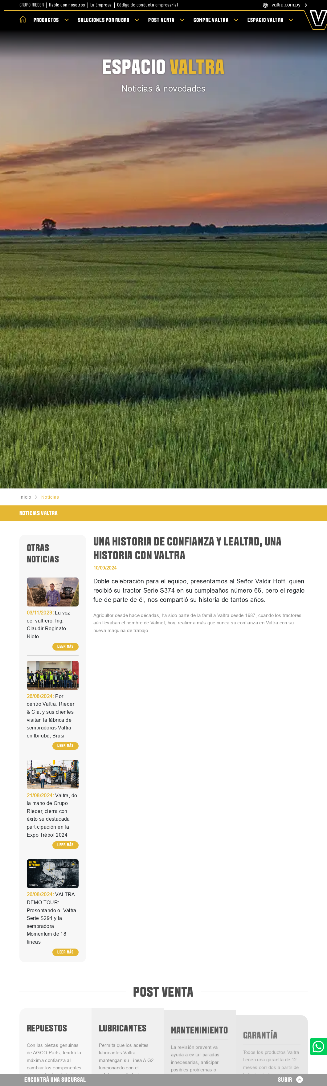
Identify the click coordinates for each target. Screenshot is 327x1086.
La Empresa (101, 5)
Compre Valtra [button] (212, 20)
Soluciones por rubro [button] (104, 20)
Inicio (25, 497)
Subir (290, 1079)
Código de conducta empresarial (147, 5)
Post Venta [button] (162, 20)
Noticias (50, 497)
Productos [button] (47, 20)
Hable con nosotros (67, 5)
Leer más (65, 646)
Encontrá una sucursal (55, 1079)
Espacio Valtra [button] (265, 20)
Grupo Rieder (31, 5)
